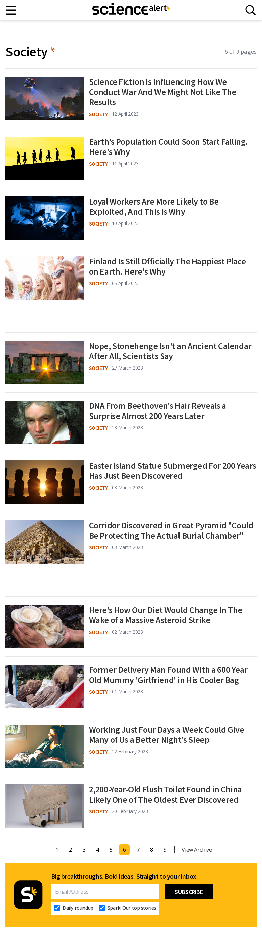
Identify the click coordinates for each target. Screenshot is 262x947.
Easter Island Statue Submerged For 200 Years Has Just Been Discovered (172, 470)
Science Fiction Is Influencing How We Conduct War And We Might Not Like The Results (162, 92)
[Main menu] (11, 10)
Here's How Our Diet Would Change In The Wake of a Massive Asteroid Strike (165, 615)
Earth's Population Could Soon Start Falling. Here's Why (168, 147)
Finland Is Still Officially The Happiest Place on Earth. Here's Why (167, 266)
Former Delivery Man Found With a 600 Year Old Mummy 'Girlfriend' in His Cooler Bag (168, 675)
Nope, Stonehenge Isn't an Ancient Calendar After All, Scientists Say (170, 351)
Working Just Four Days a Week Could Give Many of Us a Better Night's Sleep (166, 735)
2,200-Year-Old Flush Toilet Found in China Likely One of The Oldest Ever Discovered (165, 794)
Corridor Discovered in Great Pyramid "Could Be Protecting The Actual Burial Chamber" (171, 530)
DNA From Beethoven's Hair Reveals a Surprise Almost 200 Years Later (157, 411)
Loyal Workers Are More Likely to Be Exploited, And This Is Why (154, 206)
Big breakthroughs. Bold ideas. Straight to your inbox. (124, 876)
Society (98, 114)
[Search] (251, 10)
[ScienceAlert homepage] (131, 10)
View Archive (197, 849)
